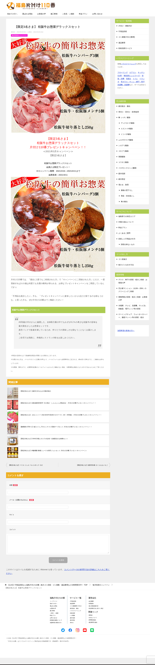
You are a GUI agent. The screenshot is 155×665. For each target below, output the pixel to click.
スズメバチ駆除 (127, 136)
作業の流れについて (126, 229)
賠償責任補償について (56, 627)
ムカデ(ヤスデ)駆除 (125, 147)
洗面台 (128, 86)
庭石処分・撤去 (124, 113)
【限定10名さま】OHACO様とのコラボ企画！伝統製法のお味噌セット (44, 446)
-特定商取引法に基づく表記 (95, 615)
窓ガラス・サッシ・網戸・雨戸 (133, 89)
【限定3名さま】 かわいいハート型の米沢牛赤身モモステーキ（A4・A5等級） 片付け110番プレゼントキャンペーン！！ (61, 422)
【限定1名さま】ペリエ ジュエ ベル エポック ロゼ (25, 472)
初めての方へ (12, 21)
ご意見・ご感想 (68, 21)
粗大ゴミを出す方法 (126, 272)
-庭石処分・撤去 (74, 615)
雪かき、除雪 (123, 192)
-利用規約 (91, 610)
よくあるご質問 (124, 240)
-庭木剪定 (72, 627)
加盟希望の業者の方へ (125, 338)
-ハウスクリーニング (75, 618)
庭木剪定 (121, 186)
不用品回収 (122, 39)
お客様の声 (41, 21)
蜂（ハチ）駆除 (124, 125)
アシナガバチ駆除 (127, 130)
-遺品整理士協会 (92, 629)
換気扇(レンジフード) (132, 83)
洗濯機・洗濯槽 (123, 92)
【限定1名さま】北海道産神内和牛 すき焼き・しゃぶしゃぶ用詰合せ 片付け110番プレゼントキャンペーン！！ (58, 410)
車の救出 (124, 209)
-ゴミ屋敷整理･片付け (76, 613)
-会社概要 (91, 608)
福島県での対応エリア (126, 223)
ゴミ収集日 (122, 266)
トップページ (53, 608)
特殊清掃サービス (125, 55)
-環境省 (90, 622)
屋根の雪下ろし (127, 197)
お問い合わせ (97, 21)
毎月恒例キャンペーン (19, 42)
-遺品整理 (72, 610)
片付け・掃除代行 (125, 33)
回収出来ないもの (127, 252)
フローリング (122, 80)
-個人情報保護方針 (93, 613)
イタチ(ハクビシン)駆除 (127, 175)
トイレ (135, 86)
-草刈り (72, 629)
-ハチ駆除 (72, 622)
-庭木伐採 (72, 625)
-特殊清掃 (72, 620)
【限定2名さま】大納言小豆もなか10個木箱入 (35, 398)
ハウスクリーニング (128, 71)
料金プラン (83, 21)
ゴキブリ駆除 (123, 158)
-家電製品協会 (92, 627)
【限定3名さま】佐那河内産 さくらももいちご (92, 472)
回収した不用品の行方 (126, 246)
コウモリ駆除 (123, 169)
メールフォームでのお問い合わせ (126, 14)
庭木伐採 (121, 181)
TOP (47, 592)
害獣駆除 (121, 164)
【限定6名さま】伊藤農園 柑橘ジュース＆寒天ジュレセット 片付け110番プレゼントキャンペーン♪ (53, 458)
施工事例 (54, 21)
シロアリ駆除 (123, 153)
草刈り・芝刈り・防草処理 (128, 119)
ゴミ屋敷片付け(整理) (126, 44)
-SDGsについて (92, 624)
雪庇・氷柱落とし (127, 203)
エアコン (132, 80)
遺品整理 (121, 50)
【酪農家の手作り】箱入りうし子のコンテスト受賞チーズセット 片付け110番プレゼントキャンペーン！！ (56, 434)
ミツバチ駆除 (126, 141)
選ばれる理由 (27, 21)
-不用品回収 (73, 608)
